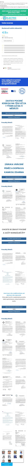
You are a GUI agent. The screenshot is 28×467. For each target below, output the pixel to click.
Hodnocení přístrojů (8, 40)
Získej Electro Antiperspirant (14, 117)
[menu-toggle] (1, 18)
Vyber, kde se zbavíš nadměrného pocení (14, 113)
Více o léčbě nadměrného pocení (14, 238)
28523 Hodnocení (5, 36)
